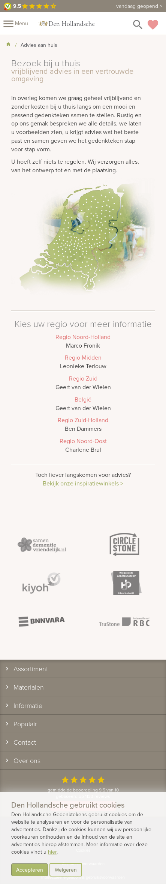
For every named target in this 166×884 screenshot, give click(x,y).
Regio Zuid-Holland (83, 420)
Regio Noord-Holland (83, 337)
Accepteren (29, 870)
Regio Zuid (83, 378)
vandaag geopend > (139, 6)
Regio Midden (83, 357)
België (83, 399)
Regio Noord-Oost (83, 441)
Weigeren (66, 870)
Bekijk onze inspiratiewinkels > (83, 483)
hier (52, 852)
